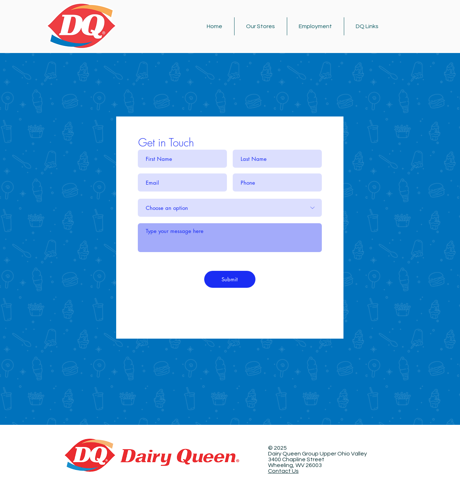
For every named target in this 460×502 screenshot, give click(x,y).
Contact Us (283, 471)
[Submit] (229, 279)
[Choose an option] (230, 208)
